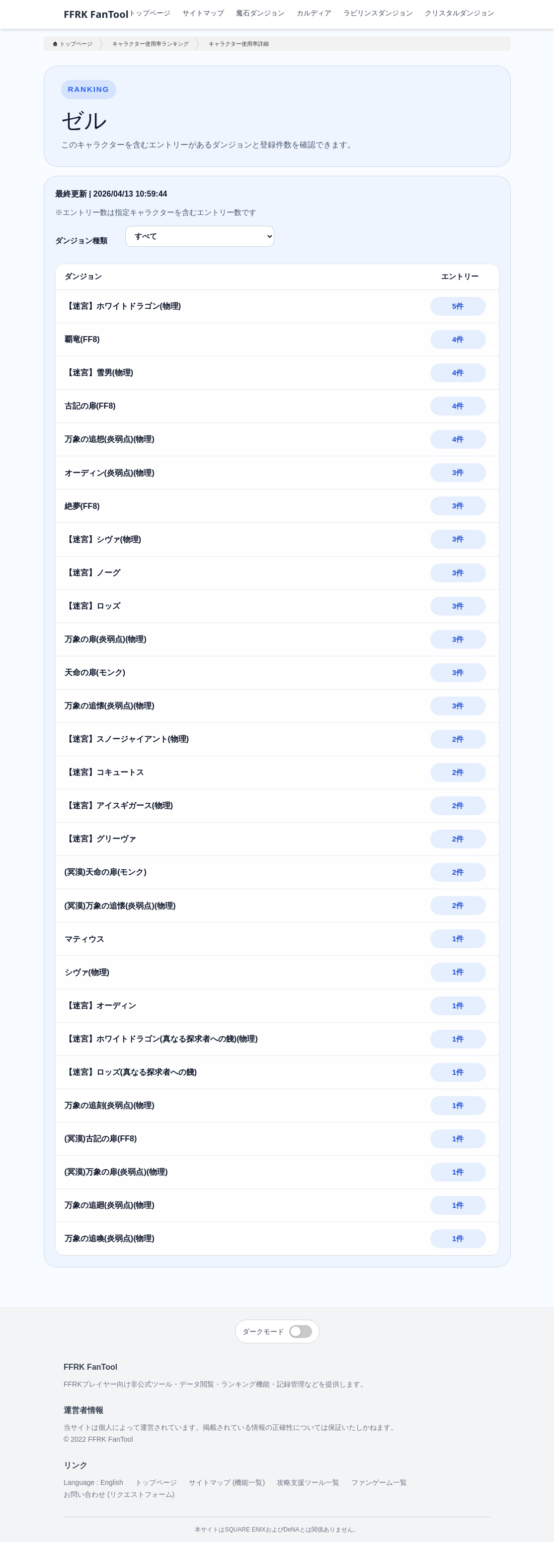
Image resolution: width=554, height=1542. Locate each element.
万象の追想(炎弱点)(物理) (110, 439)
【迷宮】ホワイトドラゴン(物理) (123, 306)
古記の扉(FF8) (90, 406)
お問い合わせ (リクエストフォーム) (119, 1494)
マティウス (84, 939)
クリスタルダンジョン (459, 12)
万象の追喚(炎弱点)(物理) (110, 1238)
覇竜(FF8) (82, 339)
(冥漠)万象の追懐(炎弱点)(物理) (120, 906)
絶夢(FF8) (82, 506)
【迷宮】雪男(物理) (99, 372)
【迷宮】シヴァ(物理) (103, 539)
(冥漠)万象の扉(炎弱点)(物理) (116, 1172)
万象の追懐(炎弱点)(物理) (110, 705)
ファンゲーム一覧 (379, 1482)
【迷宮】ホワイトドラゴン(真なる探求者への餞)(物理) (161, 1039)
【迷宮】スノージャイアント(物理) (127, 739)
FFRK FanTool (96, 14)
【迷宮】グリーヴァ (100, 839)
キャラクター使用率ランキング (150, 44)
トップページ (149, 12)
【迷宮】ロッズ (92, 606)
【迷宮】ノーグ (92, 572)
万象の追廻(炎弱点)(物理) (110, 1205)
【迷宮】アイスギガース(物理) (119, 805)
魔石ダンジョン (260, 12)
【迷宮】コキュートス (104, 772)
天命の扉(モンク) (95, 672)
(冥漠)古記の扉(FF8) (101, 1138)
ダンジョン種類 (81, 241)
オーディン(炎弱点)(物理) (110, 473)
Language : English (93, 1482)
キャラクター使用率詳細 (239, 44)
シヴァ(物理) (87, 972)
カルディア (314, 12)
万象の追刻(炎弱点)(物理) (110, 1105)
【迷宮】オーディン (100, 1005)
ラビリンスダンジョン (378, 12)
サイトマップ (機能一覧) (227, 1482)
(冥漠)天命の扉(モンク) (106, 872)
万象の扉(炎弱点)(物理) (106, 639)
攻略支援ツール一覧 (308, 1482)
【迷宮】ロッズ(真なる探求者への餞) (131, 1072)
